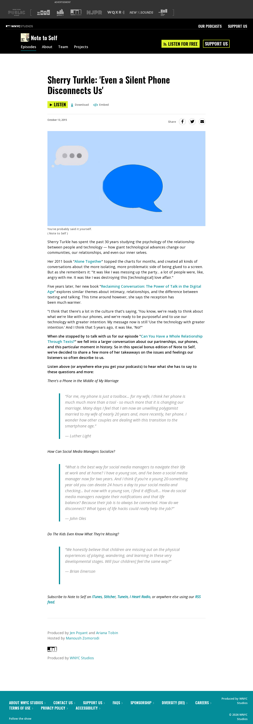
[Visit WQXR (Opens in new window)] (115, 12)
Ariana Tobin (107, 632)
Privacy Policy (54, 708)
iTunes (97, 596)
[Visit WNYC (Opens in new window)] (43, 12)
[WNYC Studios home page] (24, 26)
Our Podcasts (210, 26)
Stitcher (110, 596)
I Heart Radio (140, 596)
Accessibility (88, 708)
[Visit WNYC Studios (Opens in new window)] (76, 12)
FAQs (118, 702)
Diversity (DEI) (174, 702)
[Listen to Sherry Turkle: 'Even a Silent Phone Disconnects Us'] (57, 104)
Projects (81, 47)
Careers (203, 702)
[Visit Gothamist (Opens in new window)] (60, 12)
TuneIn (122, 596)
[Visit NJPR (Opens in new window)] (94, 12)
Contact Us (64, 702)
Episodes (28, 47)
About (47, 47)
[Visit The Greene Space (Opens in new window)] (163, 12)
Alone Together (88, 261)
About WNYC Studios (27, 702)
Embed (101, 105)
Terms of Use (21, 708)
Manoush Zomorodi (82, 638)
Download (80, 105)
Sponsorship (142, 702)
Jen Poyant (79, 632)
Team (63, 47)
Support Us (237, 26)
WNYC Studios (82, 658)
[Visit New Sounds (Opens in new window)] (141, 12)
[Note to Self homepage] (26, 37)
